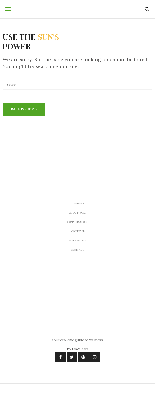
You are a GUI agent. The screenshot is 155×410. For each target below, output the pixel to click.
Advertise (77, 231)
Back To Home (24, 109)
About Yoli (77, 212)
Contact (77, 249)
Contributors (77, 222)
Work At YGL (77, 240)
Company (77, 203)
